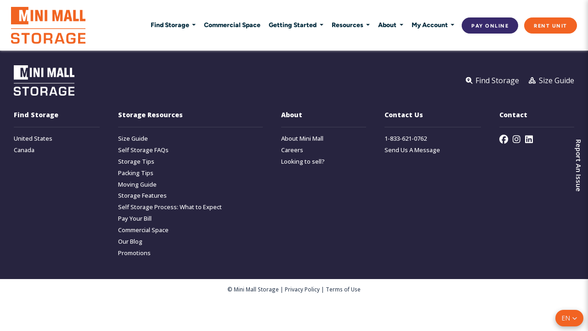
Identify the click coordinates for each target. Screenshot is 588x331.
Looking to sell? (303, 162)
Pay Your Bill (135, 219)
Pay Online (490, 26)
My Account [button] (430, 25)
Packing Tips (135, 173)
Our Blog (130, 241)
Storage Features (142, 196)
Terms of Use (343, 289)
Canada (24, 150)
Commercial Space (232, 25)
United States (33, 139)
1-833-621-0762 (405, 139)
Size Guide (133, 139)
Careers (292, 150)
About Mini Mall (302, 139)
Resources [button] (348, 25)
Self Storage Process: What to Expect (170, 207)
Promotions (134, 253)
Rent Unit (550, 26)
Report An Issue (578, 165)
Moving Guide (137, 184)
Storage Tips (136, 162)
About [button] (388, 25)
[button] (569, 318)
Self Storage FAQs (143, 150)
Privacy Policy (302, 289)
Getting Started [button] (293, 25)
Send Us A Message (412, 150)
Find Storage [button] (171, 25)
